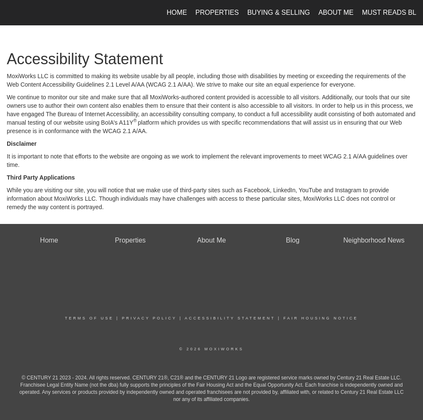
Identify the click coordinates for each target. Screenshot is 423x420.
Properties (217, 12)
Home (177, 12)
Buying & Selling (278, 12)
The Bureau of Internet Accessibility (92, 114)
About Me (335, 12)
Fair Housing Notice (320, 318)
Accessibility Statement (230, 318)
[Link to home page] (11, 12)
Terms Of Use (89, 318)
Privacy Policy (149, 318)
